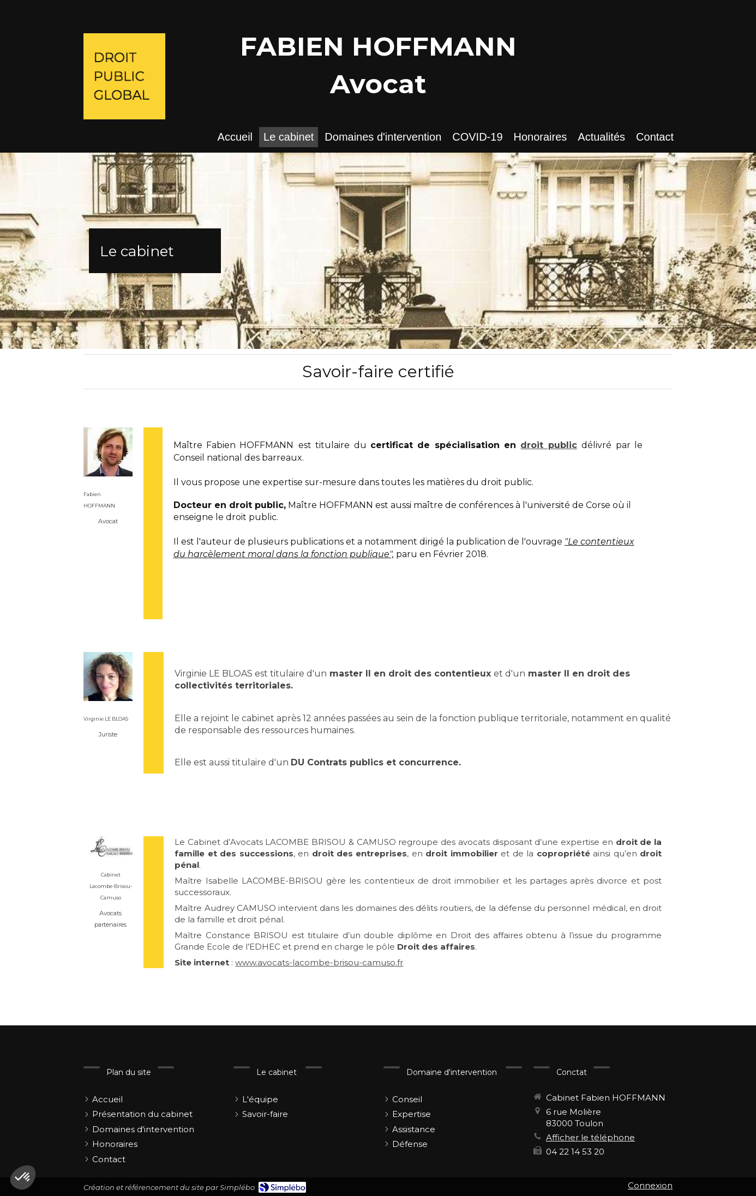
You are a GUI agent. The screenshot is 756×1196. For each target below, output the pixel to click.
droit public (548, 445)
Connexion (650, 1185)
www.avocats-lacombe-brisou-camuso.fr (319, 962)
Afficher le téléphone (590, 1137)
